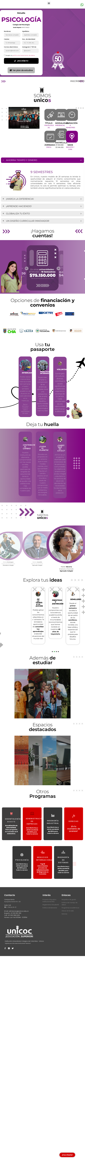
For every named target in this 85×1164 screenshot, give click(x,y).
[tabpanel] (25, 386)
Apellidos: (25, 31)
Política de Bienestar (50, 908)
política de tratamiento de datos (24, 55)
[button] (48, 3)
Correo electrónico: (11, 47)
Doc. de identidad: (28, 39)
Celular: (6, 39)
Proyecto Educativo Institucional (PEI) (49, 901)
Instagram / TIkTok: (29, 47)
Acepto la (20, 55)
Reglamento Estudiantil (51, 905)
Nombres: (7, 31)
